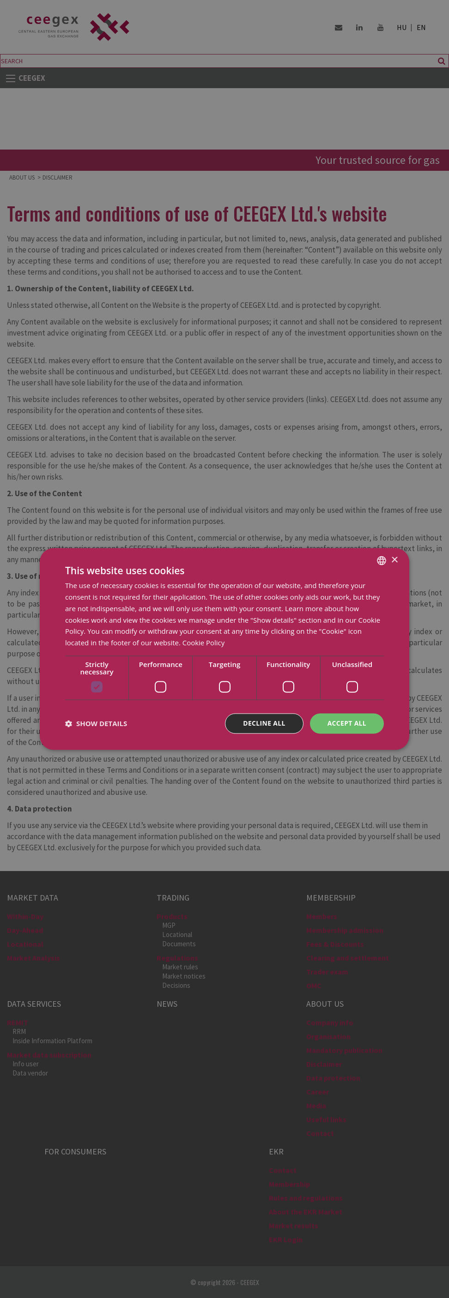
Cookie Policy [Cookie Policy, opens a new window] (203, 642)
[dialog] (224, 649)
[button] (96, 723)
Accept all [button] (346, 723)
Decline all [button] (263, 723)
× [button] (394, 560)
